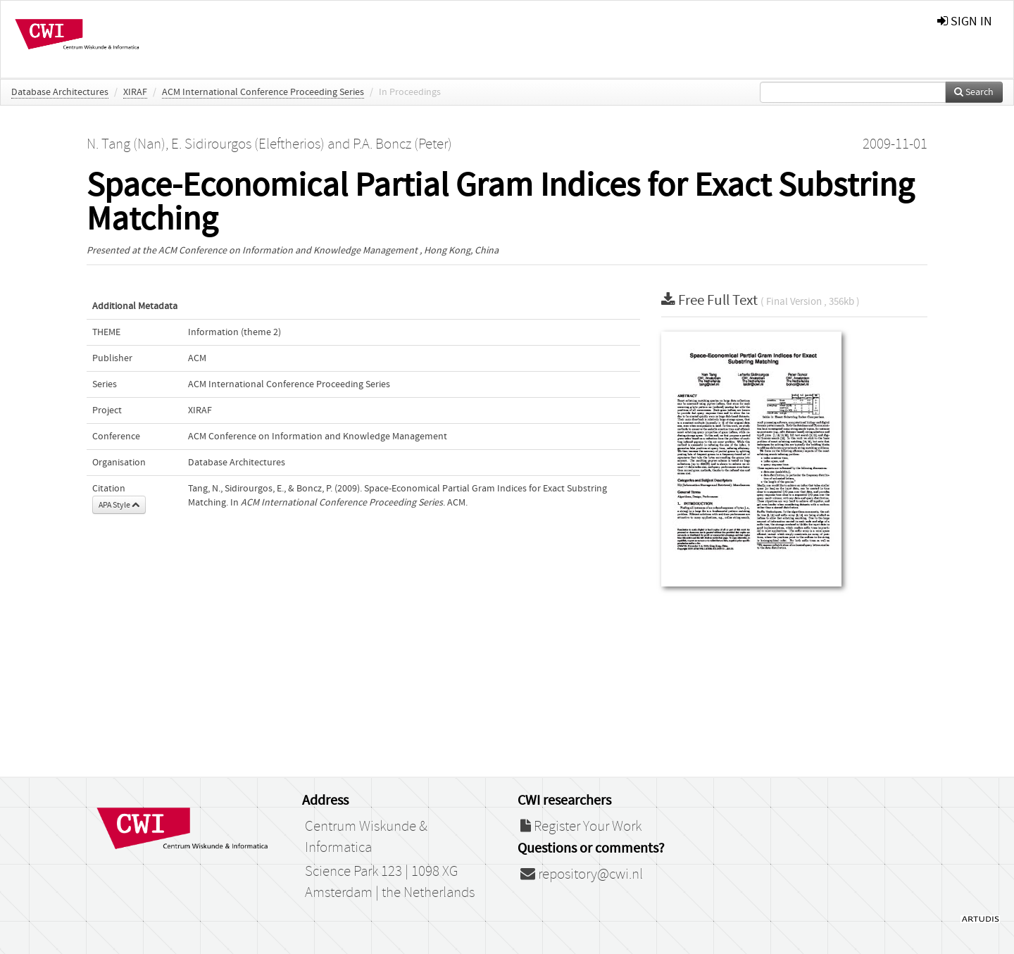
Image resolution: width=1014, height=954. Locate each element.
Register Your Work (580, 826)
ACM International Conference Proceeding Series (263, 92)
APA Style (119, 505)
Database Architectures (59, 92)
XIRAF (135, 92)
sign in (964, 21)
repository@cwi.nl (581, 874)
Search (974, 92)
